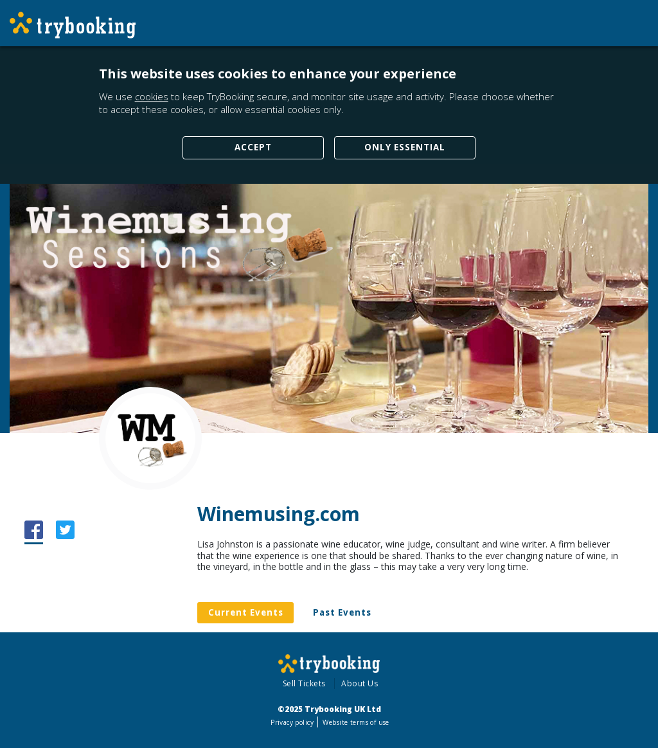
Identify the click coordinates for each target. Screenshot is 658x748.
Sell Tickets (304, 683)
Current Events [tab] (245, 612)
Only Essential (404, 147)
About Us (359, 683)
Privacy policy (292, 722)
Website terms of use (356, 722)
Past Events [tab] (342, 612)
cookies (151, 96)
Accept (253, 147)
